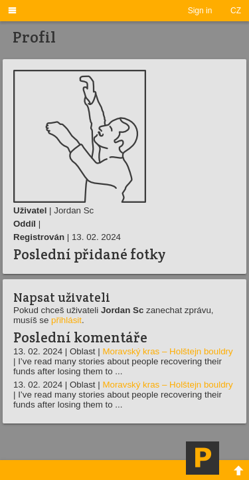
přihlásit (66, 320)
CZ (235, 10)
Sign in (200, 10)
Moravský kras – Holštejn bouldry (167, 351)
